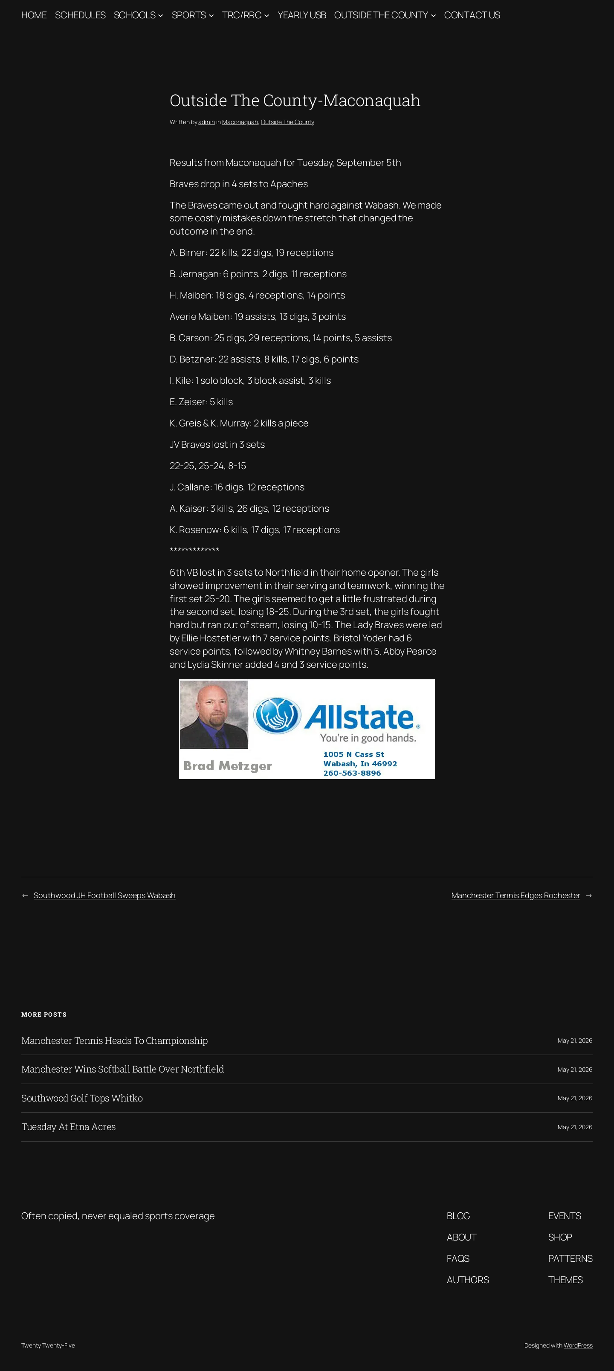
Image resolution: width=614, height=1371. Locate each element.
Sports (189, 15)
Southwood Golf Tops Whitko (81, 1098)
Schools (135, 15)
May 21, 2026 (575, 1040)
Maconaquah (240, 122)
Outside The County (381, 15)
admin (206, 122)
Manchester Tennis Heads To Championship (114, 1040)
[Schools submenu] (160, 15)
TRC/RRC (242, 15)
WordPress (578, 1345)
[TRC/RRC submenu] (266, 15)
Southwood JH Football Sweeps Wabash (105, 895)
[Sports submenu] (211, 15)
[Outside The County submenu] (433, 15)
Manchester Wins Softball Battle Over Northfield (122, 1069)
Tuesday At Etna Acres (68, 1126)
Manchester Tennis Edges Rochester (516, 895)
